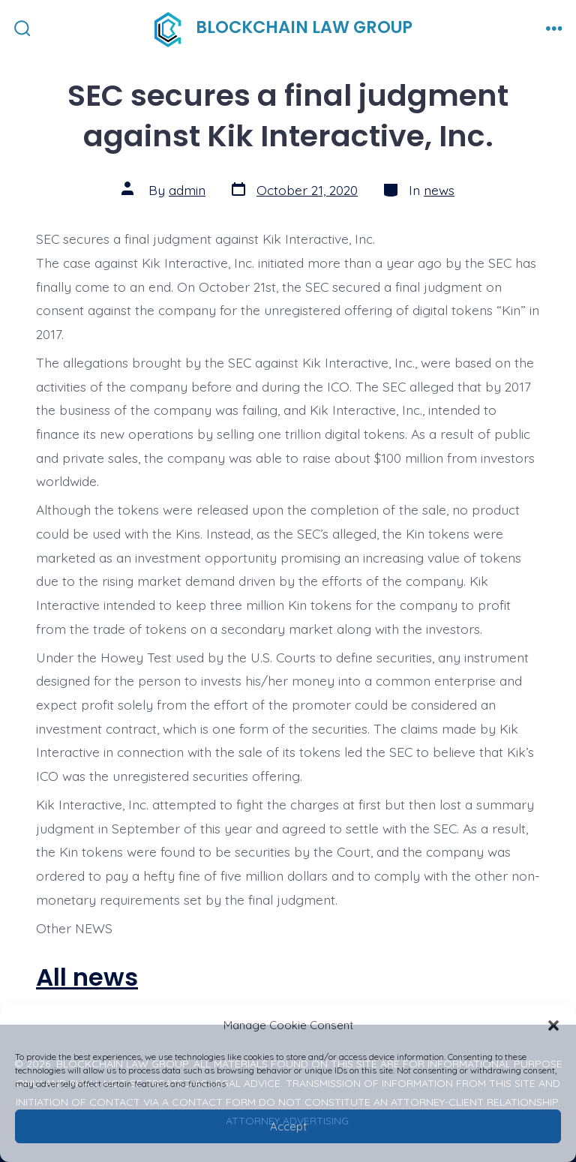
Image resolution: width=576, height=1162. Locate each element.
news (439, 190)
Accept (288, 1126)
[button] (553, 1025)
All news (87, 977)
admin (187, 190)
